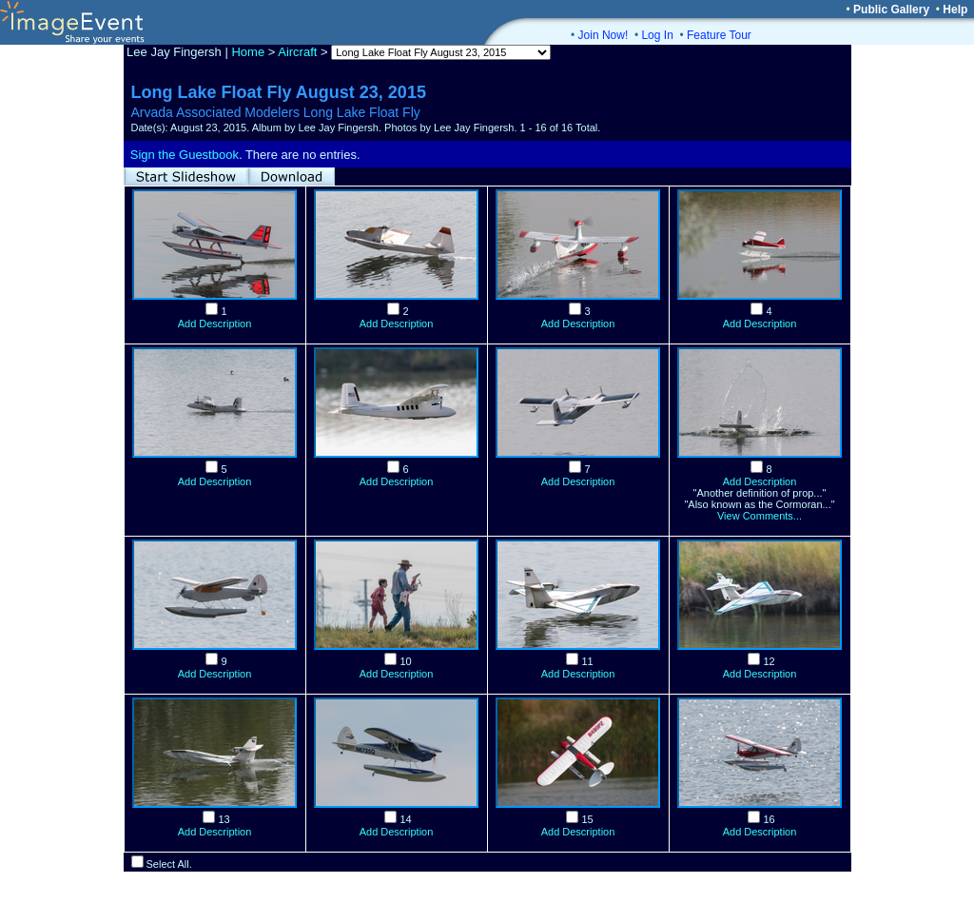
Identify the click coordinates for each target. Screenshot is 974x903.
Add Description (215, 323)
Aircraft (297, 52)
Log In (656, 35)
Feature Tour (719, 35)
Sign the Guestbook (184, 154)
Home (247, 52)
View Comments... (759, 515)
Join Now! (603, 35)
